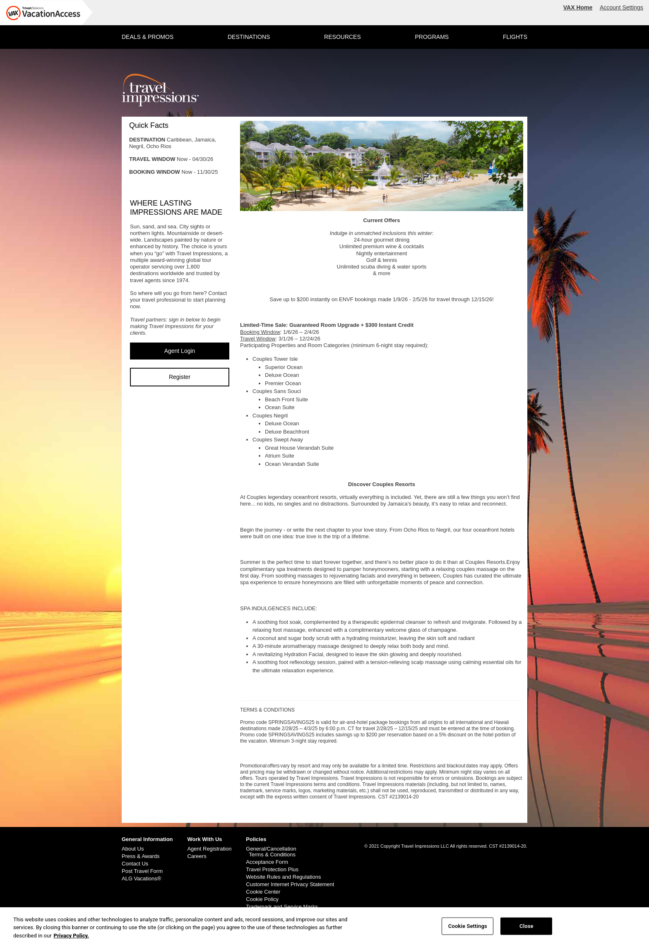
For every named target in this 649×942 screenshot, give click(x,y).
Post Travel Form (142, 871)
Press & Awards (141, 856)
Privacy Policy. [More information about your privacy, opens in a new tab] (71, 938)
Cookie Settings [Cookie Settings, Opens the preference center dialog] (467, 928)
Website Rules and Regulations (283, 877)
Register (179, 377)
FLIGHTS (515, 37)
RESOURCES (342, 37)
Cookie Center (263, 892)
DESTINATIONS (249, 37)
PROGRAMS (432, 37)
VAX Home (578, 7)
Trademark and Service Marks (282, 907)
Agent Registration (209, 849)
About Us (133, 849)
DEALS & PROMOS (147, 37)
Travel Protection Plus (272, 869)
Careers (196, 856)
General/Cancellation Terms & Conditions (271, 852)
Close (526, 928)
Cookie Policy (262, 899)
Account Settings (621, 7)
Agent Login (179, 351)
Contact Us (135, 864)
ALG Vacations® (141, 879)
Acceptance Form (267, 862)
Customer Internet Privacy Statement (290, 884)
